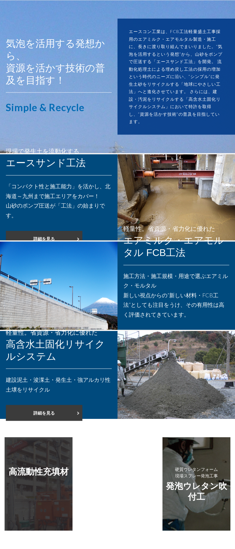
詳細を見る (44, 238)
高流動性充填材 (39, 471)
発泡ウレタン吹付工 (196, 484)
